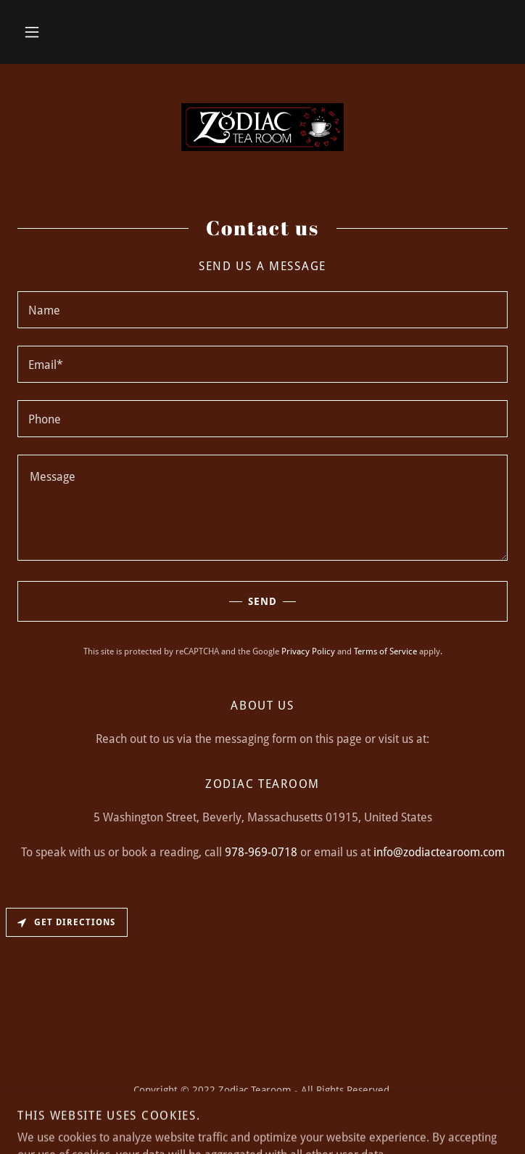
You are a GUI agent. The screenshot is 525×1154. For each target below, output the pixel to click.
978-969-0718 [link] (261, 852)
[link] (262, 127)
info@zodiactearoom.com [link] (439, 852)
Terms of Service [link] (385, 651)
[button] (31, 31)
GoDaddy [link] (253, 1123)
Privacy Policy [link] (308, 651)
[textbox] (262, 309)
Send (147, 601)
